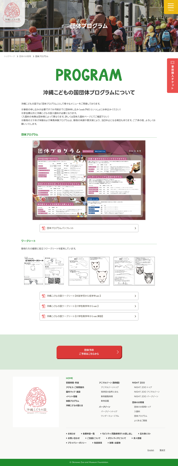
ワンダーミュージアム (110, 416)
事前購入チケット (173, 77)
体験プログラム (72, 400)
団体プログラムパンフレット (91, 228)
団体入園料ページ (82, 116)
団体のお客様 (25, 56)
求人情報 (136, 438)
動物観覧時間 (107, 396)
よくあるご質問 (140, 420)
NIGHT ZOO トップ (143, 387)
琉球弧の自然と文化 (109, 391)
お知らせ (70, 433)
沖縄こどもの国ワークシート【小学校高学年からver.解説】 (91, 316)
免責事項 (97, 442)
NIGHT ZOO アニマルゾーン (147, 391)
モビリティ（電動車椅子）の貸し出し (116, 433)
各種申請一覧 (88, 433)
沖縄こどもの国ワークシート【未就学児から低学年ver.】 (91, 296)
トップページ (9, 56)
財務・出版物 (114, 442)
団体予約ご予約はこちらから (89, 352)
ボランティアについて (116, 438)
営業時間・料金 (72, 382)
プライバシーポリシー (76, 442)
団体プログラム (140, 416)
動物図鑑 (105, 400)
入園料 (137, 411)
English (151, 450)
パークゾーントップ (109, 411)
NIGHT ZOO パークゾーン (146, 396)
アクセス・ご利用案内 (75, 387)
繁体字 (162, 450)
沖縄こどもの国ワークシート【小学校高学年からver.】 (91, 306)
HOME (69, 378)
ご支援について (92, 438)
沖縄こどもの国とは (74, 405)
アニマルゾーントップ (110, 387)
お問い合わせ (73, 438)
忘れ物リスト (144, 433)
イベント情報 (71, 396)
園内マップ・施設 (73, 391)
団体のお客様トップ (142, 406)
